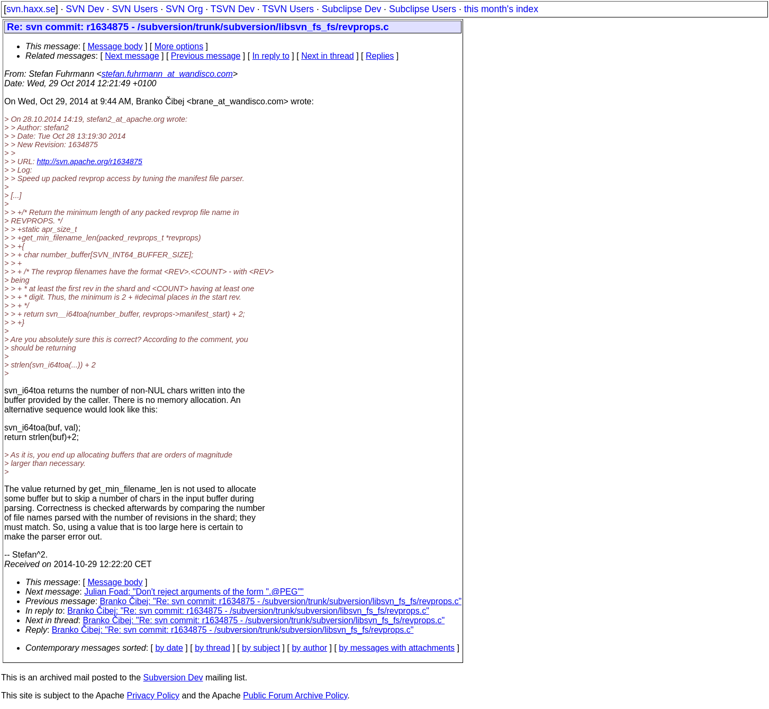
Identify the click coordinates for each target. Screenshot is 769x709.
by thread (212, 647)
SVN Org (184, 9)
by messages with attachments (397, 647)
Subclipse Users (422, 9)
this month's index (501, 9)
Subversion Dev (173, 677)
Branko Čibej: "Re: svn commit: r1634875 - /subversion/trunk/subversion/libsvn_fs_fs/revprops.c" (281, 601)
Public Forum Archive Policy (295, 695)
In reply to (270, 55)
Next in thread (327, 55)
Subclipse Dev (351, 9)
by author (309, 647)
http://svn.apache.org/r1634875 (89, 161)
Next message (132, 55)
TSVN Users (288, 9)
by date (169, 647)
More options (179, 46)
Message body (114, 46)
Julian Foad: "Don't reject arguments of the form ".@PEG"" (194, 591)
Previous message (206, 55)
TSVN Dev (233, 9)
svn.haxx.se (31, 9)
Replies (380, 55)
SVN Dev (85, 9)
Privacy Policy (152, 695)
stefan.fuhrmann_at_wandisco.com (167, 73)
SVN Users (135, 9)
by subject (261, 647)
